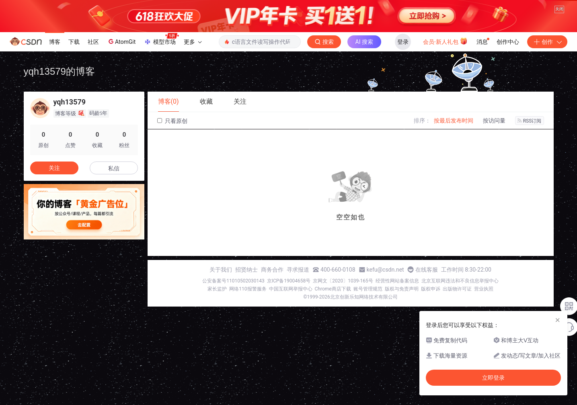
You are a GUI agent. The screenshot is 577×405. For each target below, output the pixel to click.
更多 (192, 66)
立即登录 (493, 377)
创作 (547, 66)
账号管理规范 (367, 313)
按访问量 (494, 145)
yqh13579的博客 (59, 95)
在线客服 (426, 294)
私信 (113, 193)
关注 (54, 192)
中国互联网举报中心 (290, 313)
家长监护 (217, 313)
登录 (403, 66)
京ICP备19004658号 (289, 305)
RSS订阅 (529, 145)
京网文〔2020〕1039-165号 (343, 305)
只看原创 (172, 145)
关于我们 (220, 294)
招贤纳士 (246, 294)
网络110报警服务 (247, 313)
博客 (54, 66)
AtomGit (121, 66)
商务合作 (272, 294)
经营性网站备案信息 (397, 305)
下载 (74, 66)
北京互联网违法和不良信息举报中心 (460, 305)
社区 (93, 66)
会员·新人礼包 (445, 65)
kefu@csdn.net (385, 294)
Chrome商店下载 (333, 313)
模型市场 (161, 63)
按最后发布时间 (453, 145)
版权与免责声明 (402, 313)
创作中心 (508, 66)
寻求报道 (298, 294)
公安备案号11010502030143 (233, 305)
